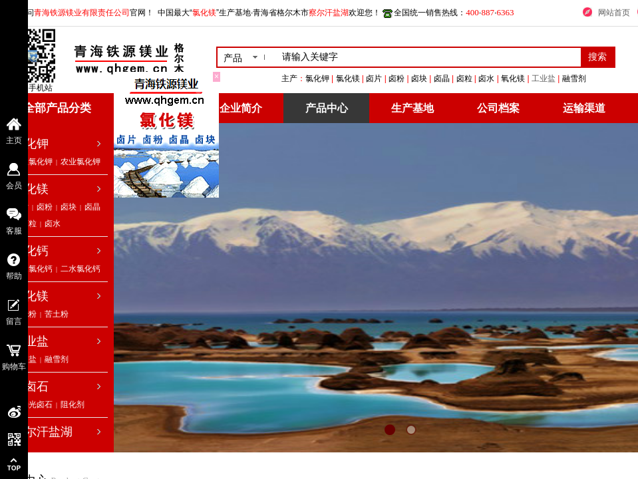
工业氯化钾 (33, 161)
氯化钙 (31, 250)
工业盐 (583, 78)
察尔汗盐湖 (43, 431)
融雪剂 (57, 359)
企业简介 (241, 108)
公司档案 (498, 108)
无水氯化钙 (33, 268)
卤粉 (45, 207)
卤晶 (92, 207)
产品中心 (326, 108)
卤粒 (29, 223)
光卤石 (31, 386)
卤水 (53, 223)
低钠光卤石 (33, 404)
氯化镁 (31, 189)
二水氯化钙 (80, 268)
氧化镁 (31, 296)
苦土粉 (57, 314)
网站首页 (614, 12)
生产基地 (412, 108)
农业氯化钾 (80, 161)
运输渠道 (584, 108)
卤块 (69, 207)
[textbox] (429, 57)
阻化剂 (72, 404)
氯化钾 (31, 143)
